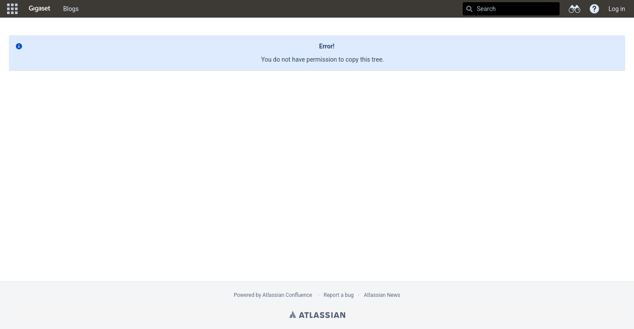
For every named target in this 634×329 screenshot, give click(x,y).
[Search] (469, 8)
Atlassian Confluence (287, 295)
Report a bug (339, 295)
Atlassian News (382, 295)
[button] (12, 9)
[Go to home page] (39, 9)
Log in (616, 8)
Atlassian (317, 314)
